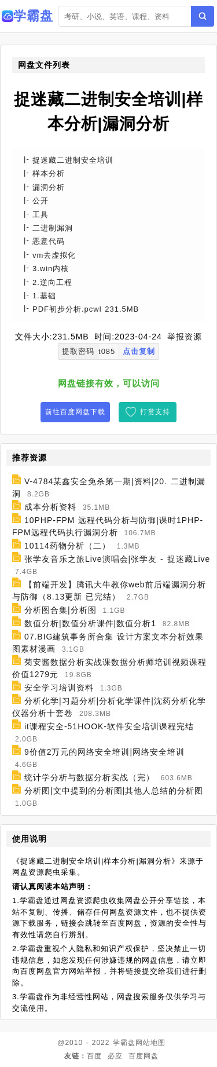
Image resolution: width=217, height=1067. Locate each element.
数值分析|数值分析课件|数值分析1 (90, 623)
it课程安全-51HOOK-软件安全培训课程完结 (109, 726)
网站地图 (150, 1043)
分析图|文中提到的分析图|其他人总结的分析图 (113, 790)
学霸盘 (124, 1043)
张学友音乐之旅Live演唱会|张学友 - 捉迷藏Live (117, 559)
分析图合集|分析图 (60, 610)
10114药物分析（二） (67, 545)
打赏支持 (155, 412)
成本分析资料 (50, 506)
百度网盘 (143, 1056)
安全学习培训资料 (59, 687)
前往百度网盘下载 (75, 412)
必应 (115, 1056)
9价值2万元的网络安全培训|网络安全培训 (104, 752)
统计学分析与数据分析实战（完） (89, 777)
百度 (94, 1056)
